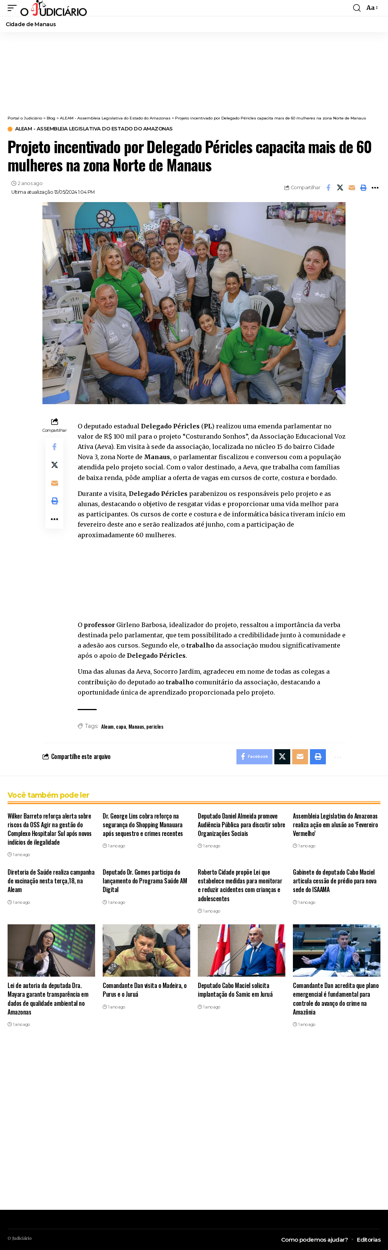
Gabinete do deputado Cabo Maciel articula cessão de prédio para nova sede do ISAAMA (335, 880)
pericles (154, 726)
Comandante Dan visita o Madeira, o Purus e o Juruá (145, 990)
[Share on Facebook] (328, 188)
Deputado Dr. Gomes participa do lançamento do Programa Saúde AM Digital (145, 880)
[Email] (351, 188)
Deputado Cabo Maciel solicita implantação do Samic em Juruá (235, 990)
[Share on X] (340, 188)
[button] (14, 8)
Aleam (107, 726)
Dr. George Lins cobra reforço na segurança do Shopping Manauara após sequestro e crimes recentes (143, 824)
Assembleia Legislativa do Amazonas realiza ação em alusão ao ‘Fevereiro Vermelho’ (335, 824)
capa (121, 726)
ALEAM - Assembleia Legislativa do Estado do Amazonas (94, 129)
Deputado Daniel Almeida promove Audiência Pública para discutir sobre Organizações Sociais (241, 824)
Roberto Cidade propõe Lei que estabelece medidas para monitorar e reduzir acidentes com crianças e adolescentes (240, 885)
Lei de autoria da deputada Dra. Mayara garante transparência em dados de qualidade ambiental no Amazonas (48, 998)
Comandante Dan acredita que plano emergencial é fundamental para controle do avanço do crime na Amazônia (336, 998)
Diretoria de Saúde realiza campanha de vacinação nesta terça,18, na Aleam (51, 880)
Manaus (136, 726)
